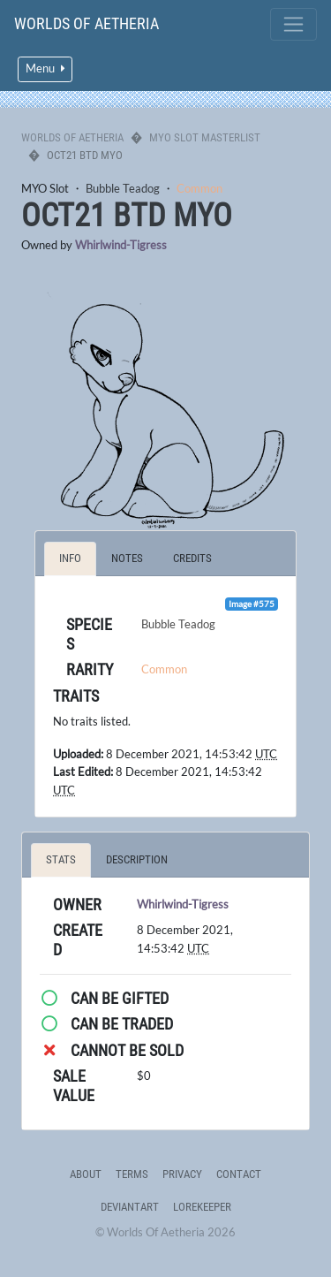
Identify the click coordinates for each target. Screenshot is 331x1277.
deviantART (130, 1206)
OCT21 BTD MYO (126, 215)
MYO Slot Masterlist (204, 137)
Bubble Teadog (123, 188)
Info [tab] (70, 558)
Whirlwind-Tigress (121, 245)
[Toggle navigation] (293, 24)
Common (199, 188)
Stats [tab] (61, 859)
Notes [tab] (127, 558)
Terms (132, 1174)
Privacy (182, 1174)
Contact (238, 1174)
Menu (45, 68)
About (86, 1174)
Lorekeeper (202, 1206)
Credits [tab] (192, 558)
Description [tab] (137, 859)
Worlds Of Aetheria (86, 23)
